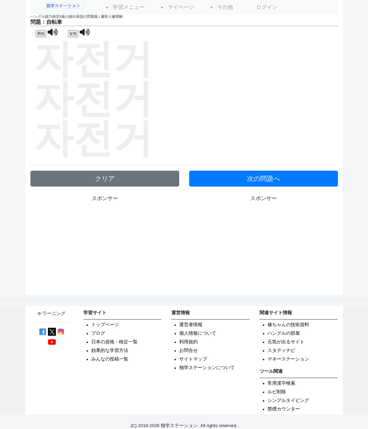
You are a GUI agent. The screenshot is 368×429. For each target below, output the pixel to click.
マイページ (181, 7)
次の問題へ (263, 178)
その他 (225, 7)
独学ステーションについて (207, 367)
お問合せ (188, 350)
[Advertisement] (263, 248)
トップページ (105, 324)
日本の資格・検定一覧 (114, 341)
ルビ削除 (276, 391)
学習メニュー (128, 7)
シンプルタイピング (288, 400)
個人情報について (197, 333)
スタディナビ (281, 350)
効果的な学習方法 (109, 350)
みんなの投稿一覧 (109, 359)
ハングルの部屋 (283, 333)
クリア (105, 178)
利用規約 (188, 341)
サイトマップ (193, 359)
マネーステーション (288, 359)
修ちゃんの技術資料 (288, 324)
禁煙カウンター (283, 409)
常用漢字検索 (281, 383)
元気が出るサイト (286, 341)
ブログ (98, 333)
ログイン (266, 7)
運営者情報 (190, 324)
